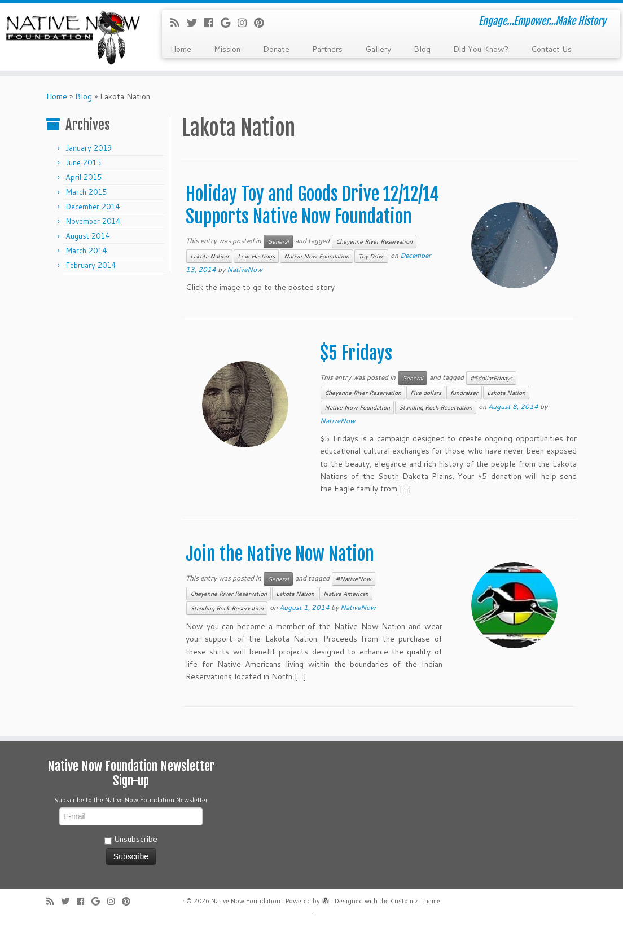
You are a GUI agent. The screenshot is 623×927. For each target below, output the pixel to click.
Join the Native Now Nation (280, 554)
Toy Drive (371, 256)
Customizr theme (415, 901)
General (278, 241)
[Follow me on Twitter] (195, 22)
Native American (345, 594)
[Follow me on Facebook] (212, 22)
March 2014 (86, 250)
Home (180, 49)
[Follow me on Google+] (229, 22)
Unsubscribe (130, 839)
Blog (422, 49)
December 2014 (92, 206)
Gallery (378, 49)
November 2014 (92, 221)
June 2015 (83, 162)
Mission (227, 49)
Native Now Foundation (316, 256)
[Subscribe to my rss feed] (178, 22)
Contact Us (551, 49)
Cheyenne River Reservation (374, 241)
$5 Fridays (356, 353)
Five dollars (425, 393)
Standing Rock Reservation (435, 407)
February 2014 (90, 265)
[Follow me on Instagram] (246, 22)
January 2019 (88, 148)
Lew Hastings (256, 256)
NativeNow (244, 269)
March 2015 (86, 192)
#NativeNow (353, 579)
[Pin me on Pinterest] (262, 22)
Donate (276, 49)
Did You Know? (480, 49)
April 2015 (83, 177)
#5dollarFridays (491, 378)
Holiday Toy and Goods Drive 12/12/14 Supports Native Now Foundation (312, 205)
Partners (327, 49)
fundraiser (464, 393)
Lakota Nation (209, 256)
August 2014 (87, 236)
